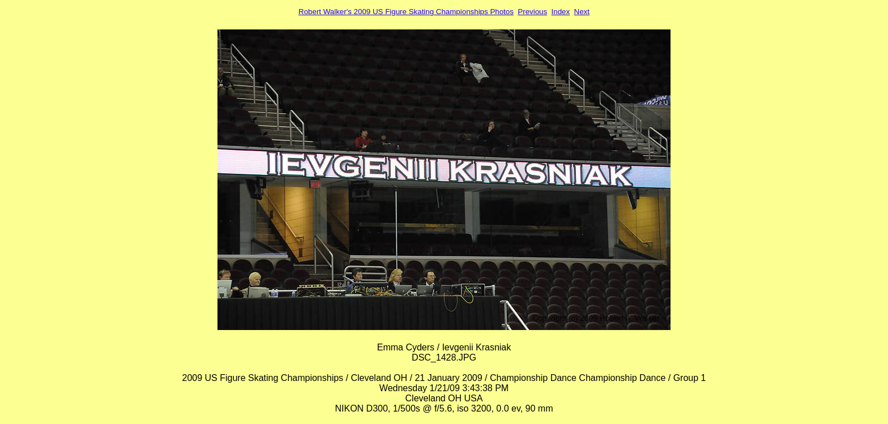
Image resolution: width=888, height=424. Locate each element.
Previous (532, 11)
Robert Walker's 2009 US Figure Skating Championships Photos (406, 11)
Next (582, 11)
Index (561, 11)
